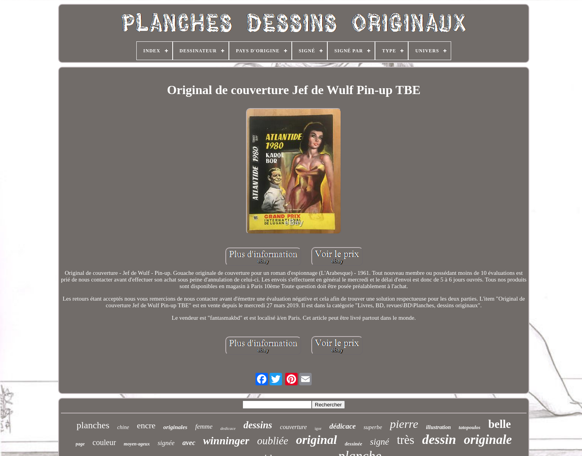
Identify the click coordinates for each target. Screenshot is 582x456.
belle (499, 424)
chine (123, 427)
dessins (257, 425)
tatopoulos (469, 427)
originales (175, 427)
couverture (293, 427)
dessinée (353, 444)
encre (146, 425)
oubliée (272, 441)
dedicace (228, 428)
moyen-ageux (137, 444)
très (405, 440)
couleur (104, 442)
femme (203, 426)
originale (488, 440)
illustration (438, 427)
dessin (439, 439)
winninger (226, 441)
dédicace (342, 426)
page (80, 444)
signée (165, 443)
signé (379, 442)
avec (188, 443)
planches (93, 425)
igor (318, 428)
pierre (404, 423)
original (316, 440)
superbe (373, 427)
